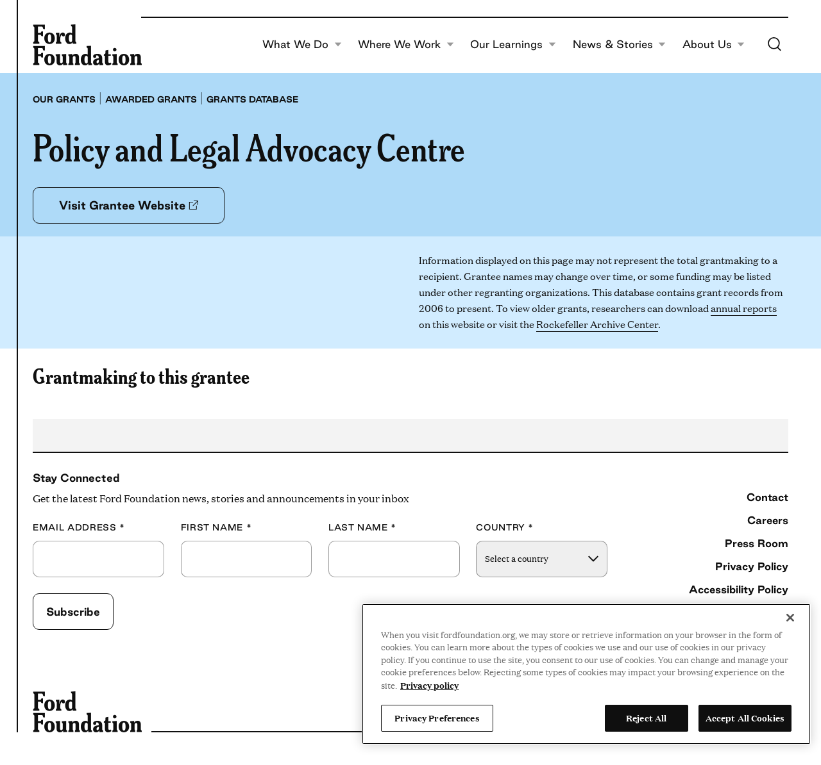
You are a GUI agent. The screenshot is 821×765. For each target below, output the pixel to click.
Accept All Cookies (745, 717)
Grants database (252, 99)
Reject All (646, 717)
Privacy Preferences (436, 717)
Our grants (64, 99)
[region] (586, 674)
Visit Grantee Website (128, 205)
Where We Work (406, 45)
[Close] (790, 618)
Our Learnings (513, 45)
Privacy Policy (751, 566)
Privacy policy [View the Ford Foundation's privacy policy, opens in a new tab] (429, 685)
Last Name (362, 527)
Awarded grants (151, 99)
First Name (216, 527)
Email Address (79, 527)
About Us (713, 45)
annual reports (744, 307)
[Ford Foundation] (87, 44)
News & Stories (619, 45)
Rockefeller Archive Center (597, 324)
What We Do (302, 45)
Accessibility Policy (738, 589)
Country (505, 527)
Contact (767, 497)
